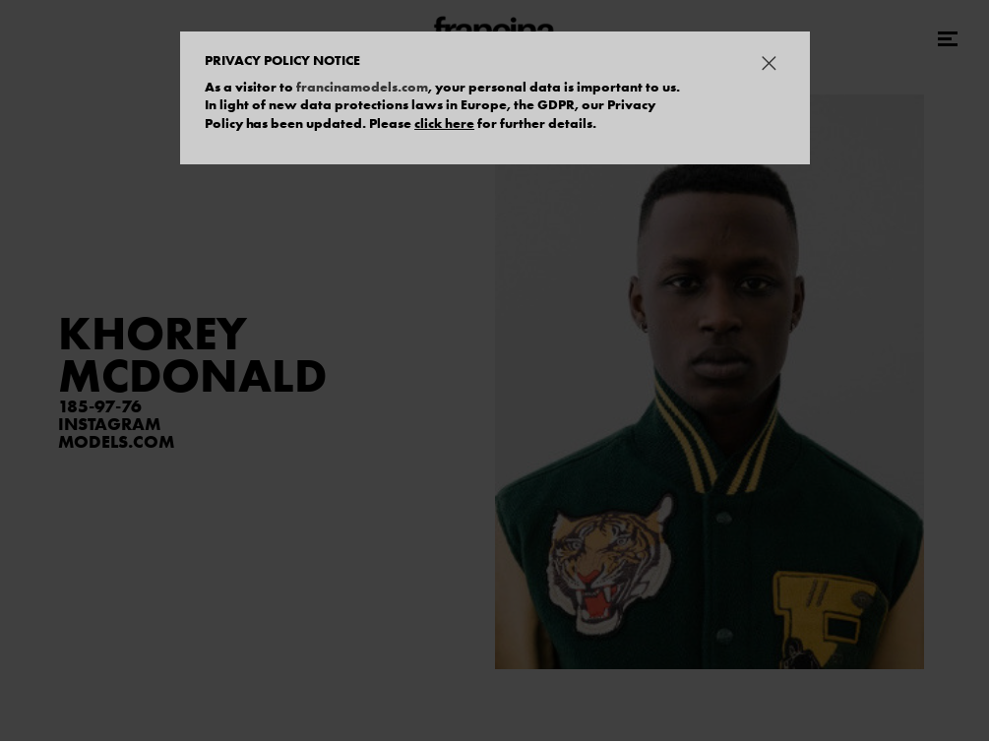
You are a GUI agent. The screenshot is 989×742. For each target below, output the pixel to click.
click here (444, 123)
